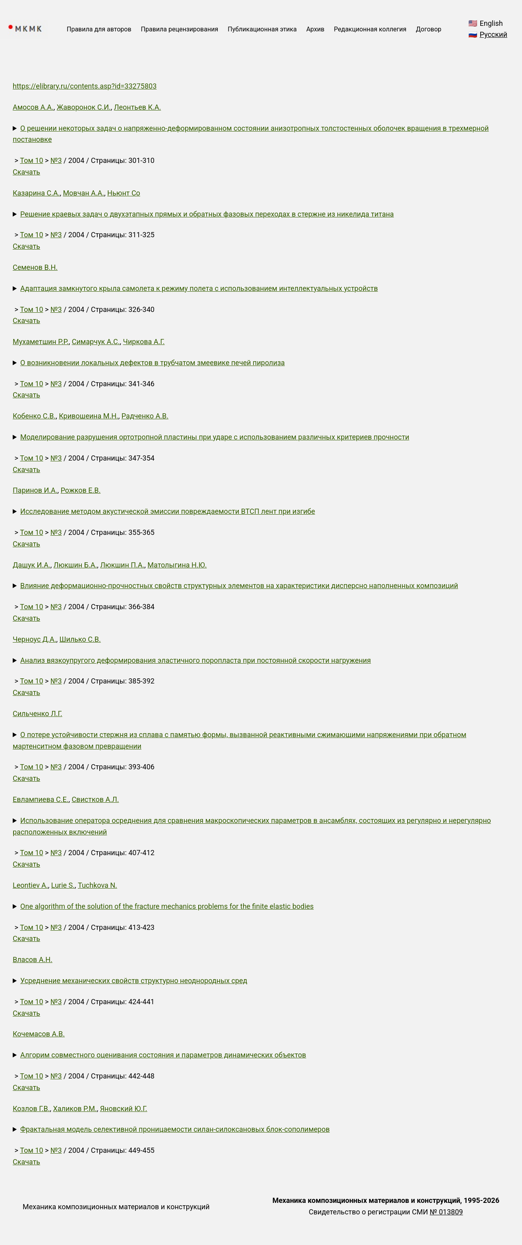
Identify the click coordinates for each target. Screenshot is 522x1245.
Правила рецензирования (179, 29)
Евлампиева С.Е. (40, 799)
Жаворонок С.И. (84, 107)
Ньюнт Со (123, 193)
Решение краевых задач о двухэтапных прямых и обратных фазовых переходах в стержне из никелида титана (207, 214)
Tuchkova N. (97, 885)
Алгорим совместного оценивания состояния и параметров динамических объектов (163, 1055)
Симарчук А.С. (96, 341)
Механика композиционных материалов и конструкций (116, 1206)
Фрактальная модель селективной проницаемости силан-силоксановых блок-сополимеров (175, 1129)
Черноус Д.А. (34, 639)
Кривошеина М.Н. (88, 416)
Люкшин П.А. (122, 565)
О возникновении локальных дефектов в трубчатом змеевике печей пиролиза (152, 362)
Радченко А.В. (145, 416)
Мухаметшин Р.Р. (41, 341)
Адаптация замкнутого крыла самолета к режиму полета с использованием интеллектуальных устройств (199, 288)
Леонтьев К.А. (137, 107)
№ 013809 (446, 1212)
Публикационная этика (262, 29)
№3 (56, 160)
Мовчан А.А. (83, 193)
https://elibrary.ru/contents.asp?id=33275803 (85, 86)
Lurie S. (63, 885)
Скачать (26, 172)
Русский (493, 34)
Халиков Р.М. (75, 1108)
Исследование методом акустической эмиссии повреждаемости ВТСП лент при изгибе (167, 511)
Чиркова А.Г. (144, 341)
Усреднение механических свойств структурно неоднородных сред (133, 980)
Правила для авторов (99, 29)
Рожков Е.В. (81, 490)
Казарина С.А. (36, 193)
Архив (315, 29)
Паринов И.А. (35, 490)
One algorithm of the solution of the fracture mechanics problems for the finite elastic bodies (167, 906)
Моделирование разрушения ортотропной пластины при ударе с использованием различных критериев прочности (214, 437)
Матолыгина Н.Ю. (177, 565)
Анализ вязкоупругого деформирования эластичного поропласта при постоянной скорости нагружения (195, 660)
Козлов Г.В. (31, 1108)
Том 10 (31, 160)
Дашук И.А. (31, 565)
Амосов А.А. (33, 107)
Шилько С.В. (80, 639)
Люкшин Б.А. (75, 565)
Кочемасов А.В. (39, 1034)
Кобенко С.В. (34, 416)
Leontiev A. (30, 885)
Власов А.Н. (32, 959)
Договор (428, 29)
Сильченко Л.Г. (37, 713)
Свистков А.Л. (95, 799)
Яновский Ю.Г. (123, 1108)
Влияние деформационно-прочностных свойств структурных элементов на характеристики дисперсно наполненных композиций (239, 585)
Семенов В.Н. (35, 267)
